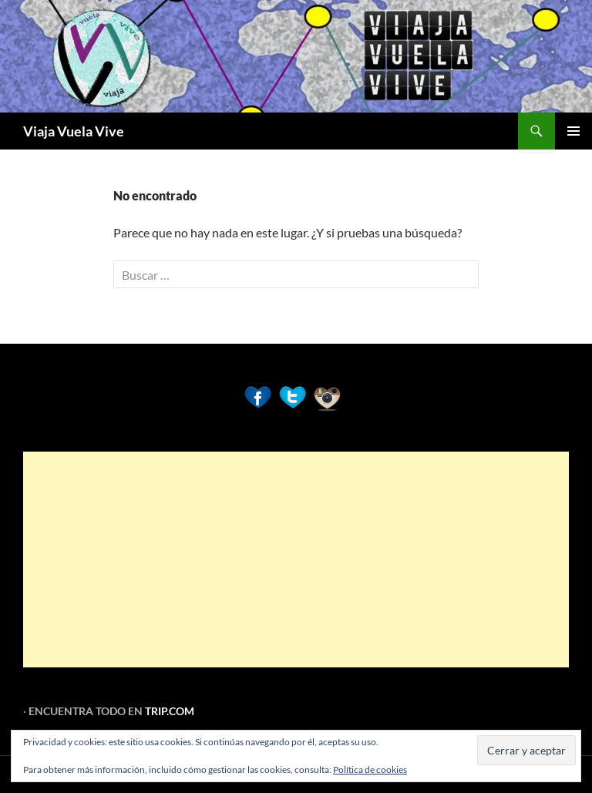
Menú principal (573, 131)
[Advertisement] (296, 559)
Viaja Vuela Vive (73, 131)
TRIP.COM (169, 710)
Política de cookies (370, 769)
